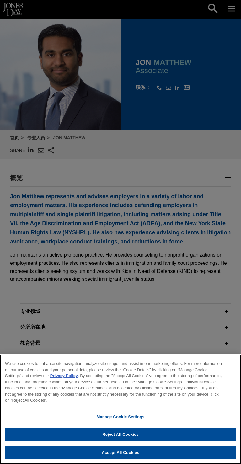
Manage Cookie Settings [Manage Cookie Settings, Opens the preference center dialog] (120, 419)
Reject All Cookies (120, 437)
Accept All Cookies (120, 455)
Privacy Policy (64, 378)
